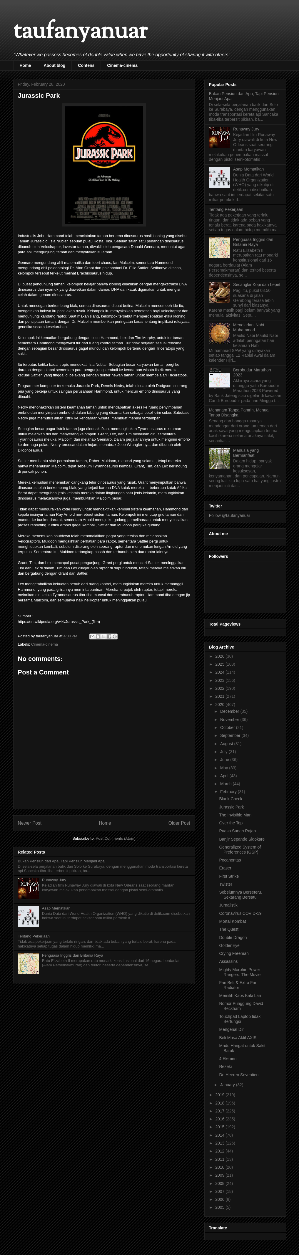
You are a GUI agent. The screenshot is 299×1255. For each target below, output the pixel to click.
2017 (220, 1111)
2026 (220, 656)
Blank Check (230, 798)
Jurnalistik (228, 905)
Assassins (228, 961)
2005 (220, 1207)
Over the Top (231, 823)
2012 (220, 1151)
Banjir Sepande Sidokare (242, 839)
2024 (220, 672)
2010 (220, 1167)
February (229, 791)
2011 (220, 1159)
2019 (220, 1094)
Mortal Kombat (232, 921)
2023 (220, 680)
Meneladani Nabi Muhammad (248, 327)
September (230, 735)
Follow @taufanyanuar (229, 515)
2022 (220, 688)
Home (25, 65)
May (224, 767)
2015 (220, 1127)
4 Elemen (227, 1058)
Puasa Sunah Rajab (237, 831)
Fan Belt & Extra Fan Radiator (238, 985)
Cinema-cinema (122, 65)
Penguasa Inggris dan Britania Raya (72, 955)
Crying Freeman (233, 953)
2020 (220, 704)
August (227, 743)
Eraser (225, 868)
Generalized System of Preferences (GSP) (240, 849)
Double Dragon (233, 937)
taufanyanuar (80, 32)
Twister (225, 884)
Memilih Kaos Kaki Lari (240, 995)
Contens (86, 65)
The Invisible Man (235, 815)
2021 (220, 696)
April (225, 775)
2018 (220, 1103)
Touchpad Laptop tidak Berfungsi (239, 1019)
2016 (220, 1119)
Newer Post (30, 823)
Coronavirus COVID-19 (240, 913)
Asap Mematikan (56, 908)
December (230, 711)
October (228, 727)
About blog (54, 65)
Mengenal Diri (231, 1029)
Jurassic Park (231, 807)
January (228, 1084)
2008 (220, 1183)
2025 (220, 664)
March (226, 783)
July (224, 751)
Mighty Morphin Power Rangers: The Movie (239, 972)
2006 (220, 1199)
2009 (220, 1175)
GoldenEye (229, 945)
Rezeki (225, 1066)
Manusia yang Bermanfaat (246, 453)
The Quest (228, 929)
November (230, 719)
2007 (220, 1191)
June (225, 759)
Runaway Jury (54, 880)
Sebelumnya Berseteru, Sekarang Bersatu (240, 895)
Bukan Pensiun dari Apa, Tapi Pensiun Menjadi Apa (61, 861)
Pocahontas (230, 860)
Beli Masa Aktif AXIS (237, 1037)
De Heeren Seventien (238, 1074)
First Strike (229, 876)
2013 (220, 1143)
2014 (220, 1135)
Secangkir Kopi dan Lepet (256, 284)
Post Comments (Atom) (116, 838)
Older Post (179, 823)
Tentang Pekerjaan (34, 936)
